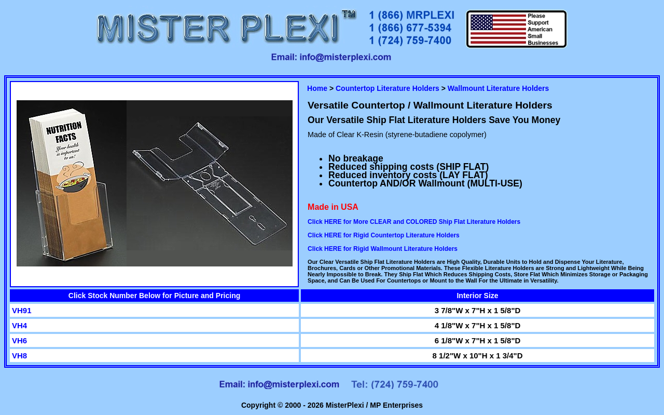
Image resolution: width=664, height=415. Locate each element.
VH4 (19, 325)
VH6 (19, 340)
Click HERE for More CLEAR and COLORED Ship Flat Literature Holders (414, 221)
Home (317, 88)
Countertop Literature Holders (387, 88)
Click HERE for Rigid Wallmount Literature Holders (383, 248)
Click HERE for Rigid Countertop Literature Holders (384, 235)
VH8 (19, 355)
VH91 (22, 310)
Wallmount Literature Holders (498, 88)
